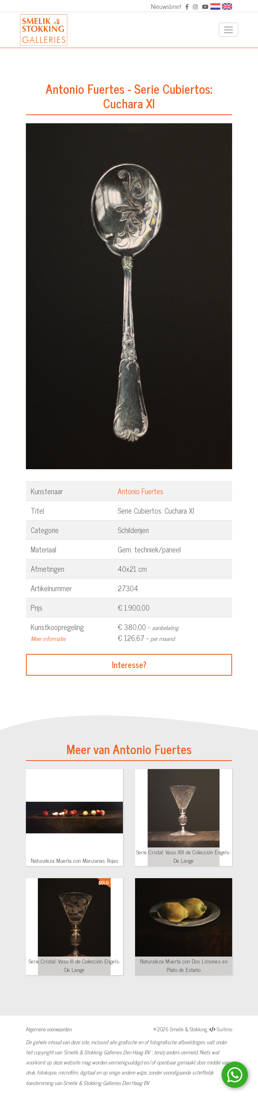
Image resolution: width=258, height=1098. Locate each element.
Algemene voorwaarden (49, 1029)
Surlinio (224, 1029)
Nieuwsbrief (166, 6)
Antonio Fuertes (140, 491)
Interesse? (129, 664)
